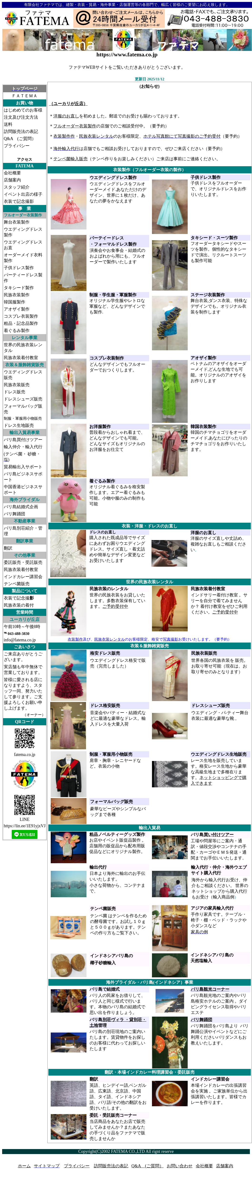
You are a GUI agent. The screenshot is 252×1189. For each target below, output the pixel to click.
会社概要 (204, 1166)
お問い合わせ (179, 1166)
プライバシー (77, 1166)
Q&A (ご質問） (147, 1166)
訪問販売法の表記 (111, 1166)
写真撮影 (170, 639)
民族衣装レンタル (109, 639)
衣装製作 (75, 639)
